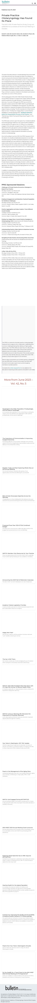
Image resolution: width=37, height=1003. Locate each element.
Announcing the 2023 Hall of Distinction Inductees (18, 580)
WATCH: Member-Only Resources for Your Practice (18, 553)
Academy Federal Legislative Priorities (14, 605)
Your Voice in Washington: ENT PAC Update (16, 743)
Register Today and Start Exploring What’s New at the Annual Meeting (18, 468)
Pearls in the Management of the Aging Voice (17, 771)
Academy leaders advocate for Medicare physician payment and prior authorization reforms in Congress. (18, 607)
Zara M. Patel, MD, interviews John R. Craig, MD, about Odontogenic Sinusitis (16, 948)
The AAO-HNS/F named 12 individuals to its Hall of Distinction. (17, 581)
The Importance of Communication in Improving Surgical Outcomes (17, 439)
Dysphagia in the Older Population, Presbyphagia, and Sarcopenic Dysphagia (18, 409)
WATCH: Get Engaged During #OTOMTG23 (16, 799)
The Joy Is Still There (9, 659)
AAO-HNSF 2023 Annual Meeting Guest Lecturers (18, 827)
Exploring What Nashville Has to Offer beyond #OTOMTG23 (17, 856)
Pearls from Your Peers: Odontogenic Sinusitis (17, 946)
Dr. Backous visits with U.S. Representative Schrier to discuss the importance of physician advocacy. (18, 689)
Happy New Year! (8, 632)
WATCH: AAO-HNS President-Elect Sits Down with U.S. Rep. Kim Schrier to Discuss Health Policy (18, 686)
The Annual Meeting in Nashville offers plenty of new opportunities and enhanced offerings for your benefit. (16, 471)
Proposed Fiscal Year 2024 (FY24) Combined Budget (16, 526)
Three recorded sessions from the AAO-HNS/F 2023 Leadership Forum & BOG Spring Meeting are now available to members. (18, 556)
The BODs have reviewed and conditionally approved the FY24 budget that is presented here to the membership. (18, 529)
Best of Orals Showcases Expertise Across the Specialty (17, 496)
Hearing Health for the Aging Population (15, 885)
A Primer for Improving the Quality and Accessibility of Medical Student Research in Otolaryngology (18, 915)
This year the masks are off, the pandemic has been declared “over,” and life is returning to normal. (17, 635)
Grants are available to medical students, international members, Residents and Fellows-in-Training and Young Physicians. (18, 976)
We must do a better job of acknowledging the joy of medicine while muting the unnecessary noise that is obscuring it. (18, 661)
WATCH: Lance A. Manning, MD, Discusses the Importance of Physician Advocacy (17, 714)
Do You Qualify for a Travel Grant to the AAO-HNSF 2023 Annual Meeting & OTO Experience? (18, 973)
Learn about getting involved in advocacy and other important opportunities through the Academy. (18, 717)
